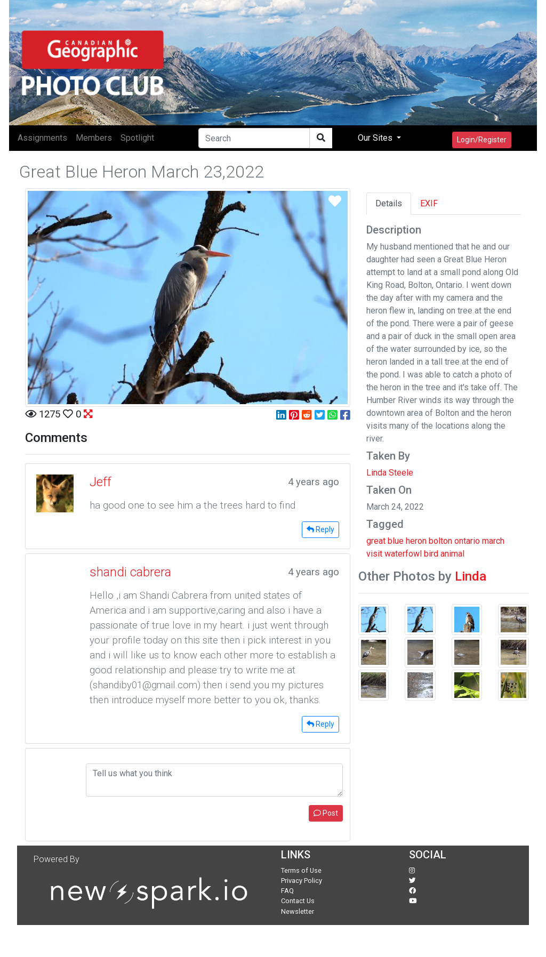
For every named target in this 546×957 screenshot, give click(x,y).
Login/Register (482, 139)
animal (452, 554)
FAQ (287, 891)
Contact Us (298, 901)
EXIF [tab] (429, 203)
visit (374, 554)
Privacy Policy (301, 880)
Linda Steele (389, 473)
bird (431, 554)
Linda (470, 576)
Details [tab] (388, 203)
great (376, 541)
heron (416, 541)
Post (326, 813)
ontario (467, 541)
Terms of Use (301, 870)
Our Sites (376, 138)
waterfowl (403, 554)
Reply (320, 529)
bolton (440, 541)
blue (396, 541)
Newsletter (297, 911)
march (493, 541)
